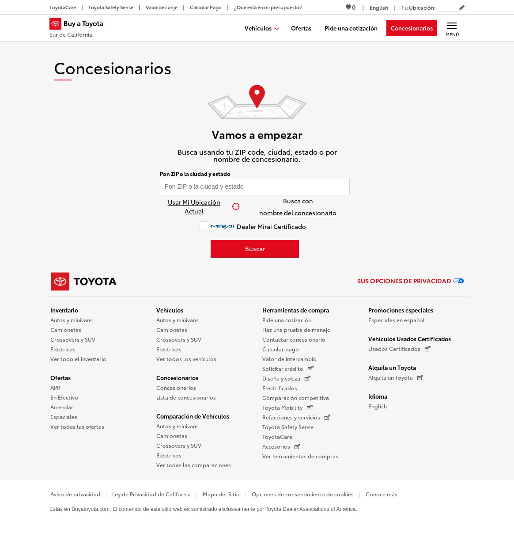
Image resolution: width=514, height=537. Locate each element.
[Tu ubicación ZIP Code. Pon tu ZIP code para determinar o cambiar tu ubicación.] (448, 7)
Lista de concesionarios (186, 397)
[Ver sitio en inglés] (378, 7)
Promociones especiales (400, 310)
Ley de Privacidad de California (151, 494)
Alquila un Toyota (392, 367)
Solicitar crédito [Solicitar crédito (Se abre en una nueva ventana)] (288, 368)
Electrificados (279, 388)
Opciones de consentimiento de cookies (303, 494)
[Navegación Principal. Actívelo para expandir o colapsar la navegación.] (452, 28)
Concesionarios (177, 377)
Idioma (377, 396)
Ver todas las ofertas (77, 426)
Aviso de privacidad (75, 494)
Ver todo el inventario (78, 358)
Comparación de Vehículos (192, 416)
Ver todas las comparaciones (193, 464)
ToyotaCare (277, 436)
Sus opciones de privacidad (410, 281)
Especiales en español (396, 320)
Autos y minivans (71, 320)
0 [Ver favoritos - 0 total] (350, 7)
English (377, 406)
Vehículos (169, 310)
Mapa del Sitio (221, 494)
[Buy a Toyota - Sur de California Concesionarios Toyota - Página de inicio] (79, 29)
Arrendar (61, 407)
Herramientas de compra (295, 310)
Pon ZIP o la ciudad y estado (195, 173)
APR (55, 387)
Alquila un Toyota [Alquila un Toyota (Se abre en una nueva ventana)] (395, 377)
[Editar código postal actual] (462, 8)
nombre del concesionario (297, 212)
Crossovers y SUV (72, 339)
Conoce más (381, 494)
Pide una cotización (286, 320)
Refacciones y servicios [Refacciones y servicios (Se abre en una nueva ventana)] (296, 417)
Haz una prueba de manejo (296, 329)
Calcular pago (280, 349)
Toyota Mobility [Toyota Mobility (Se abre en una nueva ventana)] (287, 407)
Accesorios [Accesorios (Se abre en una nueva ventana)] (281, 446)
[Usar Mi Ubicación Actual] (198, 206)
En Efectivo (64, 397)
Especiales (63, 416)
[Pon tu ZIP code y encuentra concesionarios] (255, 186)
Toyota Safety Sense (288, 426)
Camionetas (65, 329)
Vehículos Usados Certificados (409, 339)
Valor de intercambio (289, 358)
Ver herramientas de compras (300, 456)
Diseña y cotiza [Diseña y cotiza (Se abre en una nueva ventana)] (286, 378)
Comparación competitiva (295, 397)
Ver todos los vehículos (186, 358)
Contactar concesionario (293, 339)
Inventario (64, 310)
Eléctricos (63, 349)
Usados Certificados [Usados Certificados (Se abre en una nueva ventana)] (399, 349)
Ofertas (60, 377)
